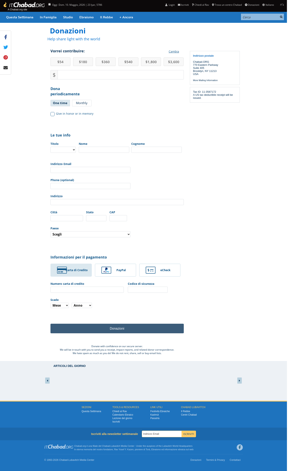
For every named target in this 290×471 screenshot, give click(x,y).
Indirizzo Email (60, 164)
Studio (68, 17)
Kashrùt (154, 414)
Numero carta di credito (67, 284)
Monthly (82, 103)
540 (128, 61)
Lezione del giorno (122, 418)
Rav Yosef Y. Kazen (124, 449)
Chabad (106, 446)
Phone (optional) (62, 180)
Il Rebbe (106, 17)
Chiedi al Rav (200, 5)
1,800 (151, 61)
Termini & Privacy (215, 460)
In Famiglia (48, 17)
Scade (54, 300)
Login (170, 5)
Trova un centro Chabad (227, 5)
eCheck (165, 270)
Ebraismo (86, 17)
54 (60, 61)
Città (53, 212)
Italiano (268, 5)
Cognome (138, 144)
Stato (90, 212)
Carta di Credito (77, 270)
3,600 (173, 61)
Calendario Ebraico (122, 414)
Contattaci (235, 460)
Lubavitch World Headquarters (177, 446)
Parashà (155, 418)
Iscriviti (183, 5)
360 (106, 61)
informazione (170, 449)
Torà (148, 449)
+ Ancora (126, 17)
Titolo (54, 144)
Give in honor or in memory (72, 114)
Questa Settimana (19, 17)
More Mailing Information (205, 80)
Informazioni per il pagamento (78, 257)
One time (60, 103)
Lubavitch (115, 446)
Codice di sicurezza (141, 284)
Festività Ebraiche (160, 411)
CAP (112, 212)
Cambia (174, 51)
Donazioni (252, 5)
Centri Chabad (189, 414)
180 (83, 61)
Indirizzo (56, 196)
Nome (83, 144)
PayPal (121, 270)
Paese (54, 228)
